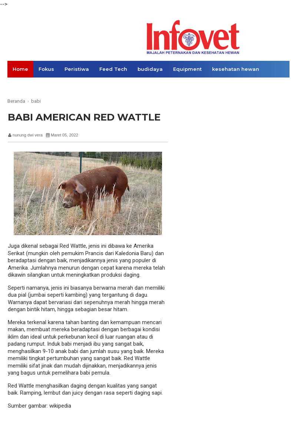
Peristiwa (77, 69)
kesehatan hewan (235, 69)
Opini (108, 86)
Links (132, 86)
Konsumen (77, 86)
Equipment (187, 69)
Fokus (46, 69)
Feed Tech (113, 69)
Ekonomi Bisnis (33, 86)
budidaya (150, 69)
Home (20, 69)
